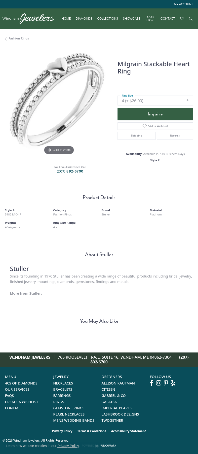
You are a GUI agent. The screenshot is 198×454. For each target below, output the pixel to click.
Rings (58, 401)
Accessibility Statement (128, 431)
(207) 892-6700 (70, 171)
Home (66, 18)
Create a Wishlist (21, 401)
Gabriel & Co (114, 395)
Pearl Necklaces (68, 414)
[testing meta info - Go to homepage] (30, 18)
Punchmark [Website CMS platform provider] (108, 445)
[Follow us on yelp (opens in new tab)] (173, 383)
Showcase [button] (131, 18)
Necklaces (63, 383)
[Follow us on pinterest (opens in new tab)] (166, 383)
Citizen (108, 389)
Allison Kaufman (118, 383)
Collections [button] (107, 18)
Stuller (106, 214)
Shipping (136, 135)
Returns (175, 135)
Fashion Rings (18, 38)
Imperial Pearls (117, 408)
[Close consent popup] (96, 446)
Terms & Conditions (91, 431)
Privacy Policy (62, 431)
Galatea (109, 401)
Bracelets (62, 389)
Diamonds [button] (84, 18)
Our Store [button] (150, 18)
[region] (59, 102)
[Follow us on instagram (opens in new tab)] (158, 383)
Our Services (17, 389)
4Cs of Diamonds (21, 383)
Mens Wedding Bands (73, 420)
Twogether (112, 420)
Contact (167, 18)
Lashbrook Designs (120, 414)
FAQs (9, 395)
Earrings (62, 395)
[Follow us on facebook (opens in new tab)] (152, 383)
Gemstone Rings (68, 408)
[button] (183, 4)
